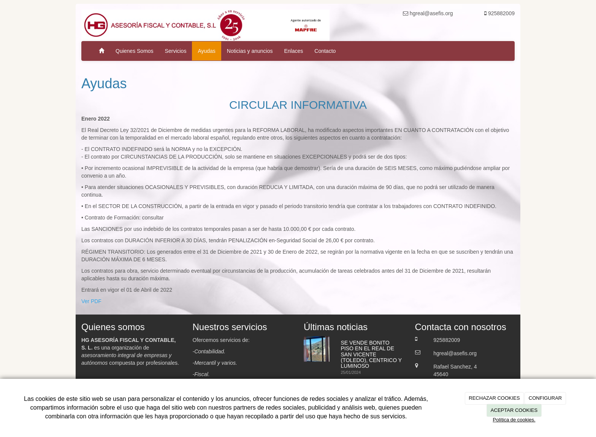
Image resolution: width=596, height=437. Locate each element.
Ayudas (206, 51)
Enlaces (293, 51)
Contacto (325, 51)
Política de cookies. (514, 420)
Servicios (176, 51)
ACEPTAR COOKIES (514, 410)
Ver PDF (91, 301)
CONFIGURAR (545, 398)
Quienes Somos (135, 51)
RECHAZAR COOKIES (494, 398)
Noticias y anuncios (250, 51)
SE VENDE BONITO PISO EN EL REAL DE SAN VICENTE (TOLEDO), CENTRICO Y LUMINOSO (371, 354)
